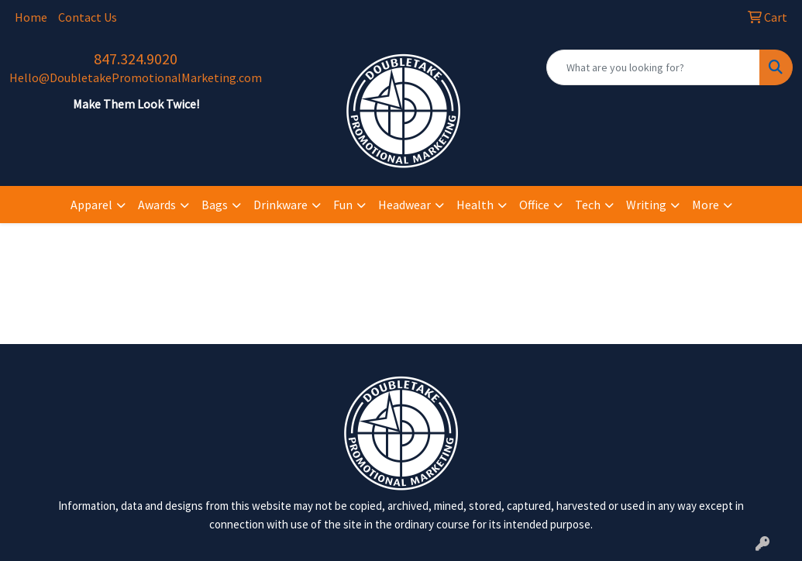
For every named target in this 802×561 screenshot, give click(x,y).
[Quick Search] (653, 67)
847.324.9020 (135, 58)
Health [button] (475, 204)
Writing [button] (646, 204)
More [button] (705, 204)
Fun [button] (343, 204)
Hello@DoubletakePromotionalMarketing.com (135, 77)
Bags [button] (214, 204)
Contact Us (87, 17)
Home (31, 17)
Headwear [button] (404, 204)
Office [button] (534, 204)
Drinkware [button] (280, 204)
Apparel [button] (91, 204)
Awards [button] (157, 204)
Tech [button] (588, 204)
